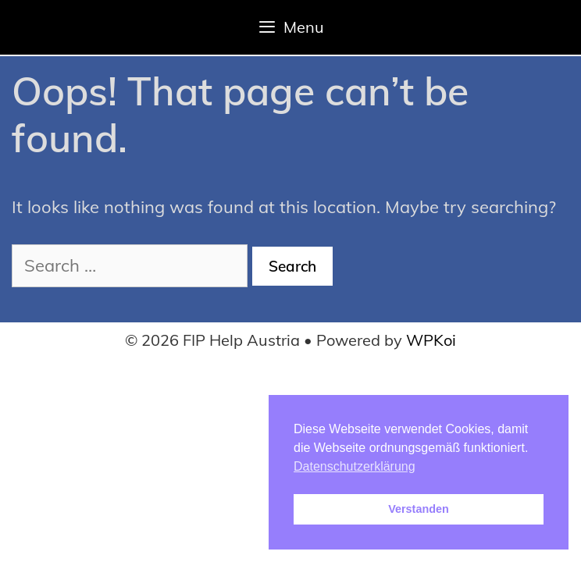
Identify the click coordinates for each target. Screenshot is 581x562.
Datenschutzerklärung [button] (354, 466)
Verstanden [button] (418, 509)
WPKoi (431, 340)
